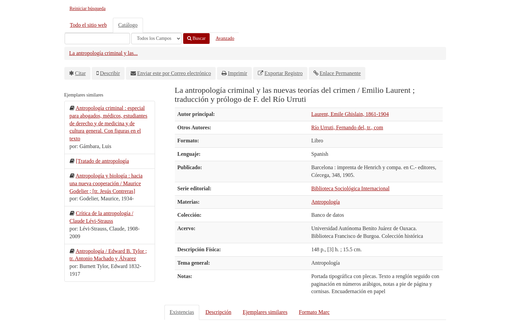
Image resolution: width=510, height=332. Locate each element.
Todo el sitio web (88, 25)
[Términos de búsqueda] (97, 38)
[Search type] (156, 38)
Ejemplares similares (265, 312)
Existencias (182, 312)
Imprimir (237, 73)
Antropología (325, 202)
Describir (110, 73)
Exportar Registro (284, 73)
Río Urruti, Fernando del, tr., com (347, 127)
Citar (80, 73)
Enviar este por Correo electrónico (174, 73)
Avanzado (225, 38)
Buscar (196, 38)
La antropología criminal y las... (103, 53)
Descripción (218, 312)
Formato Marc (314, 312)
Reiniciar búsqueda (88, 8)
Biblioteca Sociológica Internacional (350, 188)
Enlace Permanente (340, 73)
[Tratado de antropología (102, 161)
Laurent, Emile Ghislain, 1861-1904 (350, 114)
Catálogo (128, 25)
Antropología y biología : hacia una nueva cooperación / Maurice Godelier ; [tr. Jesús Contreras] (106, 183)
